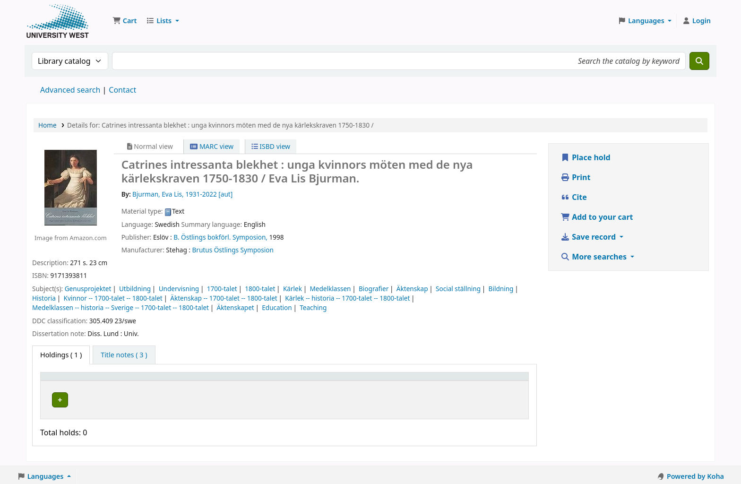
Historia (44, 298)
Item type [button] (61, 380)
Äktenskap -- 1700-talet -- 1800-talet (223, 298)
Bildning (501, 288)
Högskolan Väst (154, 398)
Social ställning (458, 288)
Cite (573, 197)
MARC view (211, 146)
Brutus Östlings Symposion (233, 249)
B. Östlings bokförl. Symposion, (220, 237)
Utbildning (135, 288)
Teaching (313, 307)
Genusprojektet (88, 288)
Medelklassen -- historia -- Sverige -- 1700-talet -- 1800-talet (120, 307)
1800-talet (260, 288)
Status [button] (380, 380)
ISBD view (270, 146)
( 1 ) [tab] (61, 354)
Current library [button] (155, 380)
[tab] (124, 355)
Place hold (585, 157)
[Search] (699, 61)
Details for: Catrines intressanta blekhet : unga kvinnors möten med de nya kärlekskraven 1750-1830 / (220, 125)
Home (47, 125)
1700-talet (222, 288)
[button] (124, 21)
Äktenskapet (235, 307)
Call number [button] (291, 380)
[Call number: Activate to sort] (316, 380)
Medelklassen (330, 288)
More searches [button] (594, 256)
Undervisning (179, 288)
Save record (589, 237)
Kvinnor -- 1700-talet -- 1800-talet (112, 298)
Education (277, 307)
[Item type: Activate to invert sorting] (83, 380)
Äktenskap (412, 288)
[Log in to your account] (696, 21)
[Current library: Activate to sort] (196, 380)
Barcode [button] (449, 380)
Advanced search (70, 90)
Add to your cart (596, 217)
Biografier (373, 288)
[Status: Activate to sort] (399, 380)
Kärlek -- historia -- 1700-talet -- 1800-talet (347, 298)
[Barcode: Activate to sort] (480, 380)
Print (575, 177)
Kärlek (292, 288)
